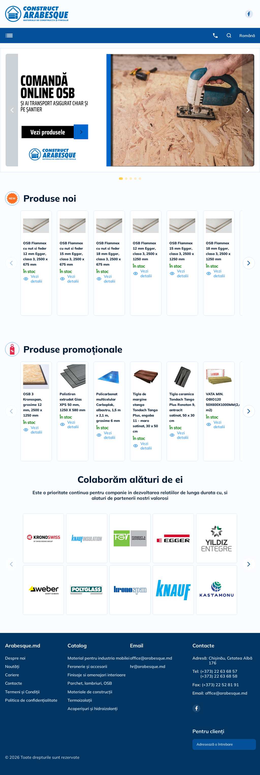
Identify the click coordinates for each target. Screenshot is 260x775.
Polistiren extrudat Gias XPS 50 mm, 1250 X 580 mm (72, 410)
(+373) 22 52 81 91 (220, 684)
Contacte (13, 682)
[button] (12, 110)
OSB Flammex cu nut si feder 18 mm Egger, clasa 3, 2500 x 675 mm (109, 254)
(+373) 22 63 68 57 (218, 671)
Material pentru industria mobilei (98, 657)
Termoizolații (80, 699)
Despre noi (15, 657)
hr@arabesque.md (147, 666)
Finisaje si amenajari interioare (97, 674)
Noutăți (12, 666)
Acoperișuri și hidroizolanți (93, 708)
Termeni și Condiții (22, 691)
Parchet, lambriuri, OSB (90, 682)
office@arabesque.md (151, 657)
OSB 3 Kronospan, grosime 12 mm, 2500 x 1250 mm (33, 410)
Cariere (12, 674)
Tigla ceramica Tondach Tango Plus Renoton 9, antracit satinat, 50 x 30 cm (182, 415)
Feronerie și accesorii (87, 666)
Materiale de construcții (90, 691)
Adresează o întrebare (215, 744)
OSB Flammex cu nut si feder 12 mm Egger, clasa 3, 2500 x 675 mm (35, 254)
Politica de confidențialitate (31, 699)
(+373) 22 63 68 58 (218, 676)
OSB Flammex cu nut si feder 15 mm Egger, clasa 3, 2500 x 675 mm (72, 254)
